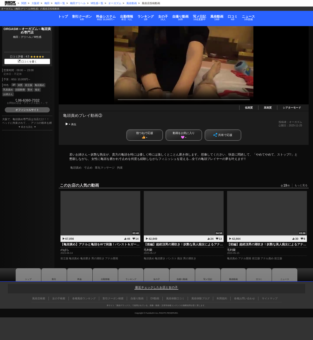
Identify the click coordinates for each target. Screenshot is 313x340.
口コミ (269, 16)
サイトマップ (270, 298)
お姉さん (8, 94)
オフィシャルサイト (27, 109)
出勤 (109, 16)
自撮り (190, 16)
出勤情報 (105, 274)
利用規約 (222, 298)
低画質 (249, 107)
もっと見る (301, 185)
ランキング (138, 16)
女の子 (164, 16)
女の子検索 (58, 298)
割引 (46, 16)
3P (13, 85)
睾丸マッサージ (106, 167)
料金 (79, 16)
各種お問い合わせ (244, 298)
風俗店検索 (38, 298)
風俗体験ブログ (200, 298)
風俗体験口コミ (175, 298)
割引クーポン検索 (113, 298)
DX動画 (155, 298)
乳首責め (8, 89)
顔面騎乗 (20, 89)
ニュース (293, 16)
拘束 (121, 167)
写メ (218, 16)
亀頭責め (39, 85)
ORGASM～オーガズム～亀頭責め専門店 (27, 30)
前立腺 (28, 85)
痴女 (37, 89)
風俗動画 (244, 16)
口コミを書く (27, 61)
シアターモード (292, 107)
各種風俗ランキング (84, 298)
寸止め (89, 167)
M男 (20, 85)
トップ (17, 15)
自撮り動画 (182, 274)
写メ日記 (208, 274)
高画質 (268, 107)
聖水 (30, 89)
